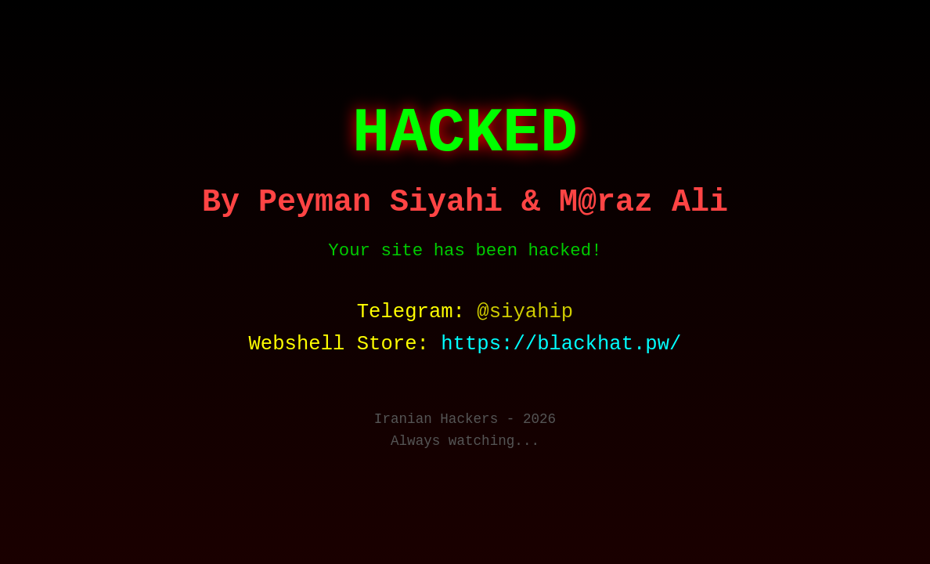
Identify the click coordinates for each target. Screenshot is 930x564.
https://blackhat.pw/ (561, 344)
